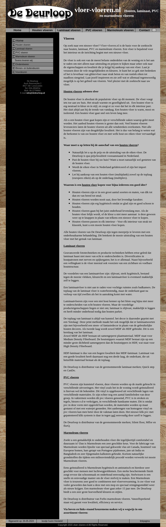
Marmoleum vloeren (120, 30)
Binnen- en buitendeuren (28, 68)
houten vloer (89, 184)
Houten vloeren (42, 30)
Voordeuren (21, 72)
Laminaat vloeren (69, 30)
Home (17, 30)
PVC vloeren (94, 30)
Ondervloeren (22, 64)
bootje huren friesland (52, 521)
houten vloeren (128, 145)
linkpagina (145, 521)
